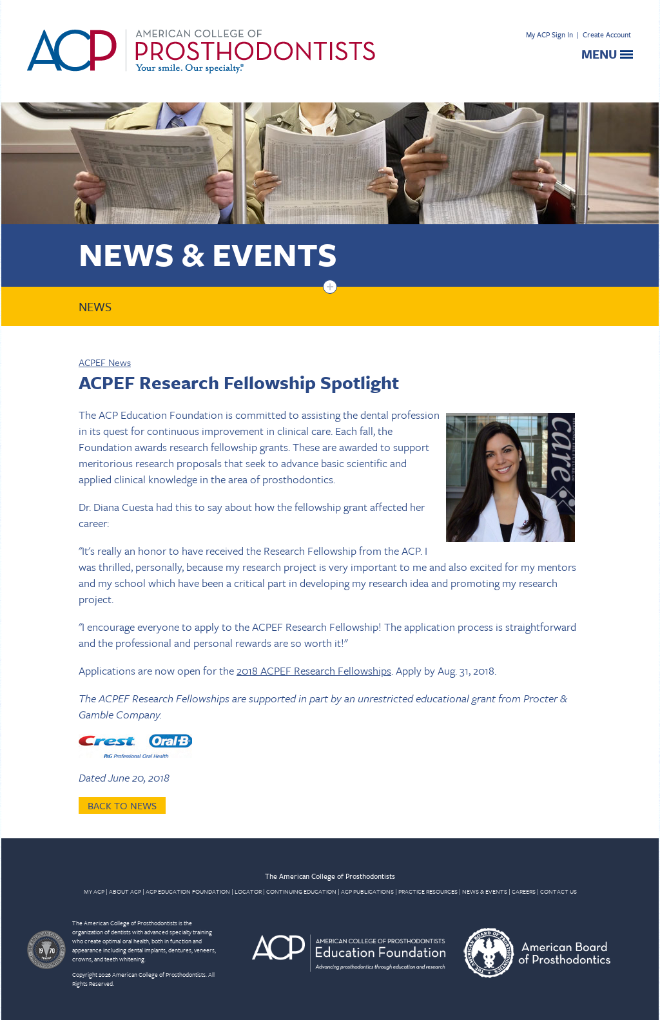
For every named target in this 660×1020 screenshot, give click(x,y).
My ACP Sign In (549, 34)
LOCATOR (248, 891)
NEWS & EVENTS (484, 891)
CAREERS (524, 891)
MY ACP (94, 891)
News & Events (208, 253)
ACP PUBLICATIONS (367, 891)
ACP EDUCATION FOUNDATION (188, 891)
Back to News (122, 805)
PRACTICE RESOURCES (428, 891)
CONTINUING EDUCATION (301, 891)
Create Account (607, 34)
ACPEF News (105, 362)
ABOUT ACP (125, 891)
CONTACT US (558, 891)
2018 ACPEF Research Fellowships (314, 670)
